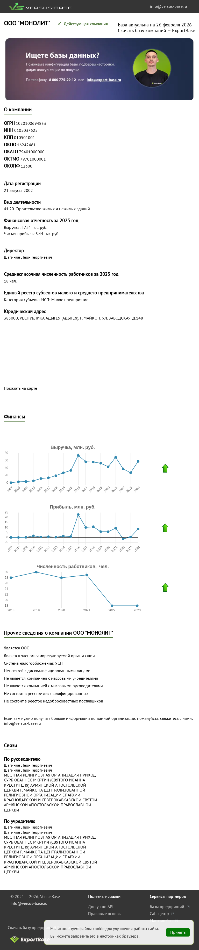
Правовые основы (105, 913)
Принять (178, 932)
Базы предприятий (167, 906)
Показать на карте (20, 388)
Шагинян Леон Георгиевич (28, 765)
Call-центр (160, 913)
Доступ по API (100, 906)
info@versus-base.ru (168, 6)
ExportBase (183, 30)
